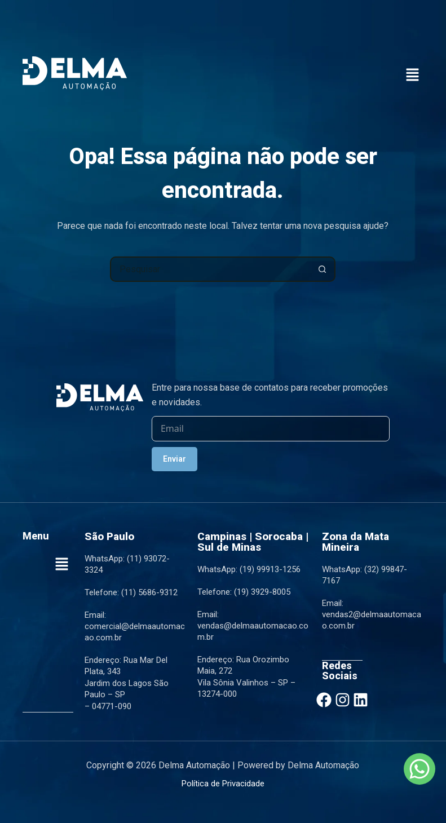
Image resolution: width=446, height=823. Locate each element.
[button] (412, 75)
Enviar (174, 458)
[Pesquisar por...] (210, 269)
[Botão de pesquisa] (322, 269)
